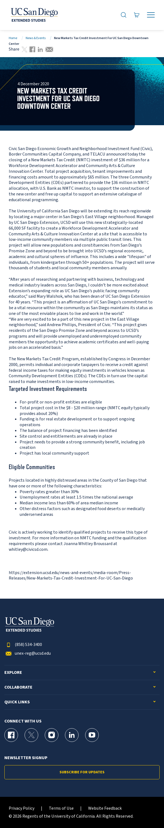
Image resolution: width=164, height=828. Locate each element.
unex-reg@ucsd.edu (27, 653)
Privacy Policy (21, 808)
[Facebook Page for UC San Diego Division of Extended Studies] (11, 735)
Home (13, 38)
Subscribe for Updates (82, 772)
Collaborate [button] (18, 687)
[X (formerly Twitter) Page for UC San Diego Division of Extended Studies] (31, 735)
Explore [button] (13, 672)
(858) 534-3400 (23, 645)
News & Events (36, 38)
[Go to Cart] (137, 15)
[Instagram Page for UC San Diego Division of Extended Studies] (51, 735)
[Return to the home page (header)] (34, 15)
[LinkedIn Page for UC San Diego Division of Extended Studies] (72, 735)
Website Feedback (105, 808)
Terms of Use (61, 808)
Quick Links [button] (17, 702)
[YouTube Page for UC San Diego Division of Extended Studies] (92, 735)
